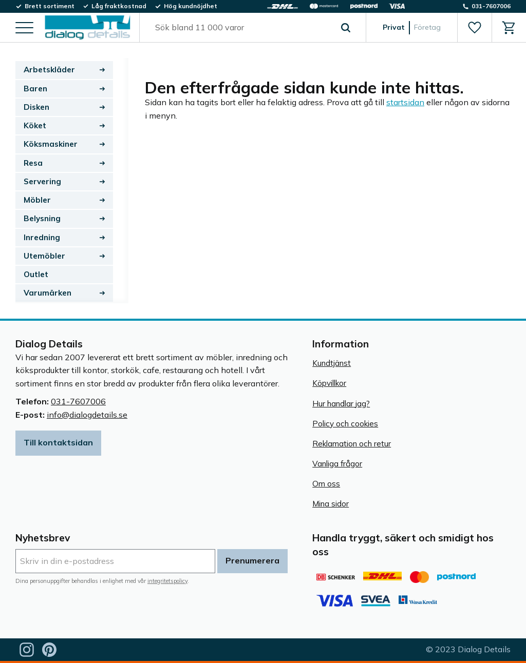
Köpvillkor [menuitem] (329, 383)
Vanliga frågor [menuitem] (337, 464)
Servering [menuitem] (42, 181)
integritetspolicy (167, 580)
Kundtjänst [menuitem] (331, 363)
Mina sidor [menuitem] (330, 504)
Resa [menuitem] (33, 163)
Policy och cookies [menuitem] (345, 423)
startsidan (405, 102)
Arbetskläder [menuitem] (49, 69)
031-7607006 (78, 401)
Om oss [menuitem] (326, 484)
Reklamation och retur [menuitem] (351, 444)
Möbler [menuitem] (37, 200)
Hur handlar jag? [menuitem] (341, 403)
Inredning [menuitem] (42, 237)
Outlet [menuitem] (36, 274)
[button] (24, 28)
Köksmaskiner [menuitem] (51, 144)
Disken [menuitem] (36, 107)
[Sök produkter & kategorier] (241, 27)
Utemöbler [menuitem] (44, 256)
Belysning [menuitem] (42, 218)
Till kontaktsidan (58, 442)
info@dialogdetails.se (87, 415)
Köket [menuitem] (35, 125)
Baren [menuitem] (35, 88)
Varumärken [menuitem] (47, 293)
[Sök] (346, 27)
